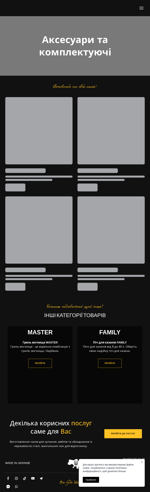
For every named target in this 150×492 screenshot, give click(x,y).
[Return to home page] (18, 8)
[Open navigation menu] (141, 8)
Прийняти (91, 479)
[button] (40, 363)
